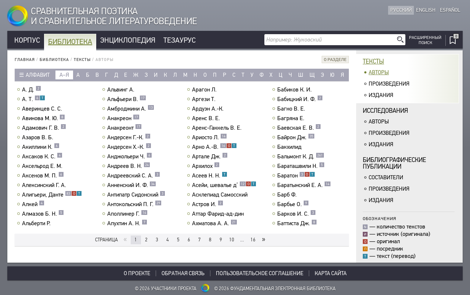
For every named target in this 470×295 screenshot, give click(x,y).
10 (231, 239)
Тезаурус (179, 40)
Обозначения (379, 218)
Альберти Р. (37, 223)
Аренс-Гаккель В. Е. (217, 128)
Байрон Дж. (296, 137)
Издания (381, 95)
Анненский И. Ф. (131, 185)
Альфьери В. (126, 99)
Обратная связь (183, 273)
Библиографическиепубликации (394, 163)
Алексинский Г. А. (45, 185)
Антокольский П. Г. (134, 204)
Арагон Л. (205, 89)
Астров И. (207, 204)
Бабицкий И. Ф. (300, 99)
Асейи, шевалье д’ (224, 185)
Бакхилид (290, 147)
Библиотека (70, 41)
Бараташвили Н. (301, 166)
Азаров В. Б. (38, 137)
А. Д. (31, 89)
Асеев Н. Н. (209, 175)
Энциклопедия (127, 40)
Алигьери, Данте (52, 194)
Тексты (82, 59)
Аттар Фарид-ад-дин (219, 214)
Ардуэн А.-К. (208, 108)
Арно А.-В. (214, 147)
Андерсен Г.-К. (129, 137)
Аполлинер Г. (127, 214)
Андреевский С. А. (133, 175)
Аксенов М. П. (43, 175)
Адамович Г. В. (44, 128)
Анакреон (123, 118)
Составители (386, 177)
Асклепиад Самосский (220, 194)
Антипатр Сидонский (136, 194)
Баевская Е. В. (299, 128)
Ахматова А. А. (214, 223)
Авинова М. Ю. (43, 118)
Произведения (389, 83)
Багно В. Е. (292, 108)
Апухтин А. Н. (127, 223)
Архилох (206, 166)
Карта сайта (331, 273)
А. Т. (33, 99)
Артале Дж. (210, 156)
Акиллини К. (40, 147)
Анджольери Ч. (129, 156)
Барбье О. (293, 204)
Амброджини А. (130, 108)
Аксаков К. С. (42, 156)
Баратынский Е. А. (304, 185)
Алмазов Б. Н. (43, 214)
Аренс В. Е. (207, 118)
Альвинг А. (121, 89)
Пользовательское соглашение (259, 273)
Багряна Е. (291, 118)
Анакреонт (124, 128)
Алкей (33, 204)
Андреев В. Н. (128, 166)
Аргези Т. (204, 99)
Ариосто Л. (209, 137)
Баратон (296, 175)
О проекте (137, 273)
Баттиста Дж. (297, 223)
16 (253, 239)
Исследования (385, 111)
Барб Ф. (288, 194)
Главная (25, 59)
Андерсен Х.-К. (129, 147)
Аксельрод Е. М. (43, 166)
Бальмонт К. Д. (300, 156)
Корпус (27, 40)
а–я (64, 75)
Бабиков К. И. (295, 89)
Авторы (379, 72)
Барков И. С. (296, 214)
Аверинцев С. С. (43, 108)
